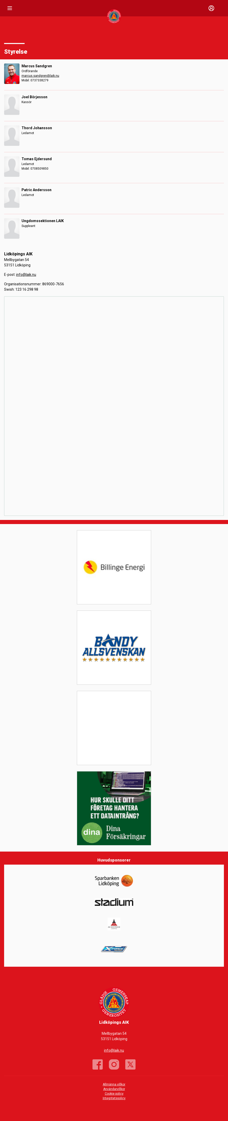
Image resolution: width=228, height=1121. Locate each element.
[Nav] (9, 8)
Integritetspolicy (114, 1098)
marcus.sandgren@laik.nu (40, 76)
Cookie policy (114, 1093)
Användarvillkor (114, 1089)
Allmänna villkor (114, 1084)
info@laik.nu (26, 275)
